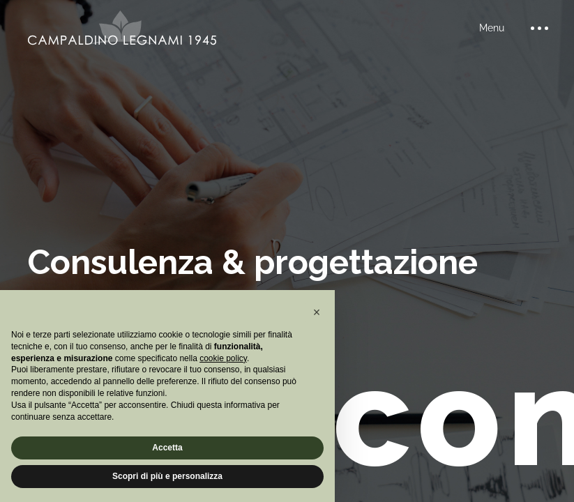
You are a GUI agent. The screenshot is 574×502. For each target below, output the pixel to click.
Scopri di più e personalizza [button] (167, 476)
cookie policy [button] (223, 358)
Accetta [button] (167, 447)
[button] (316, 312)
